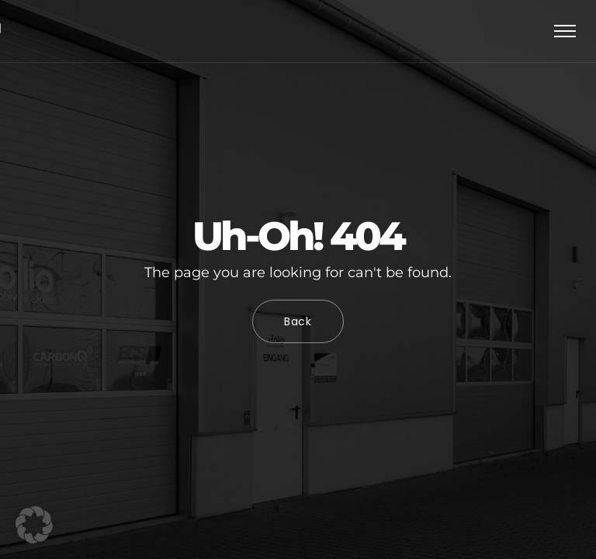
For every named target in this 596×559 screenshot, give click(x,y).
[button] (34, 525)
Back (298, 321)
